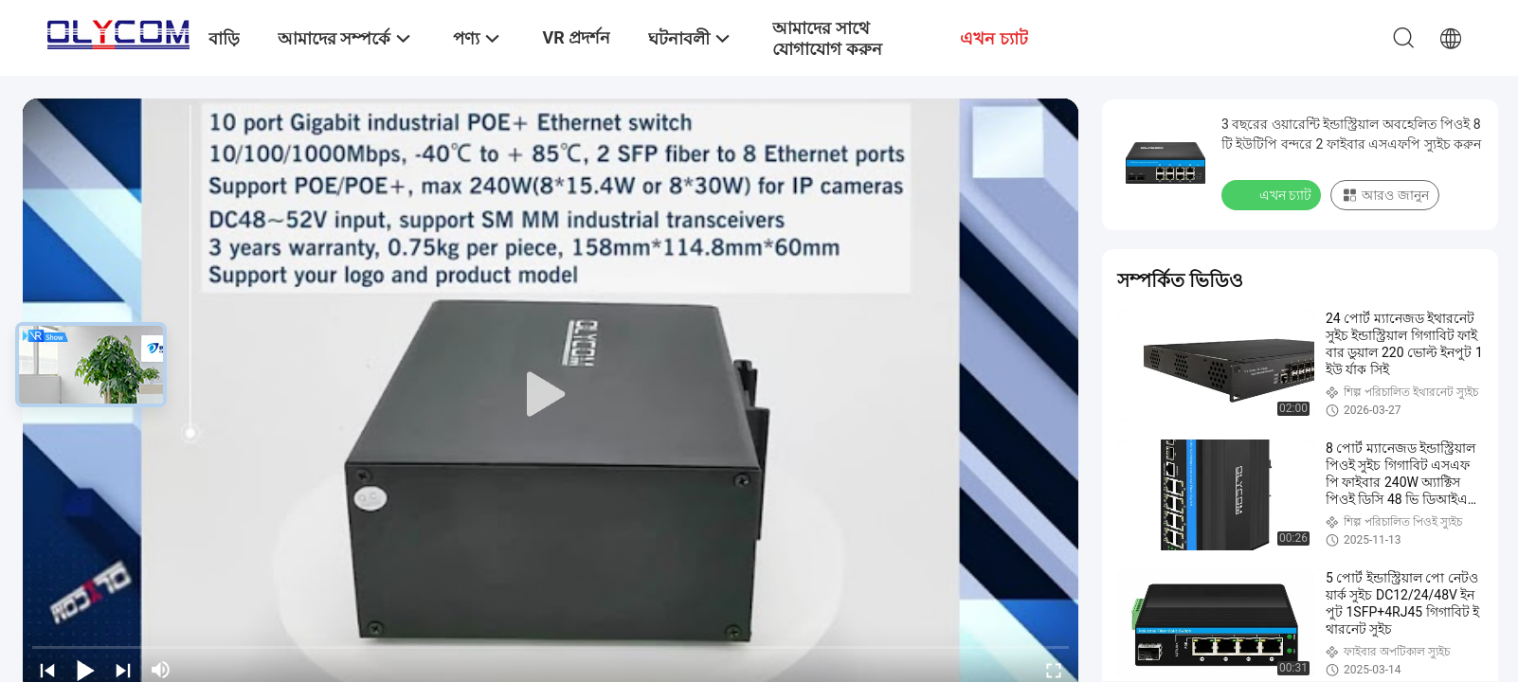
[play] (550, 395)
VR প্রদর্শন (576, 37)
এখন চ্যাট (1273, 194)
